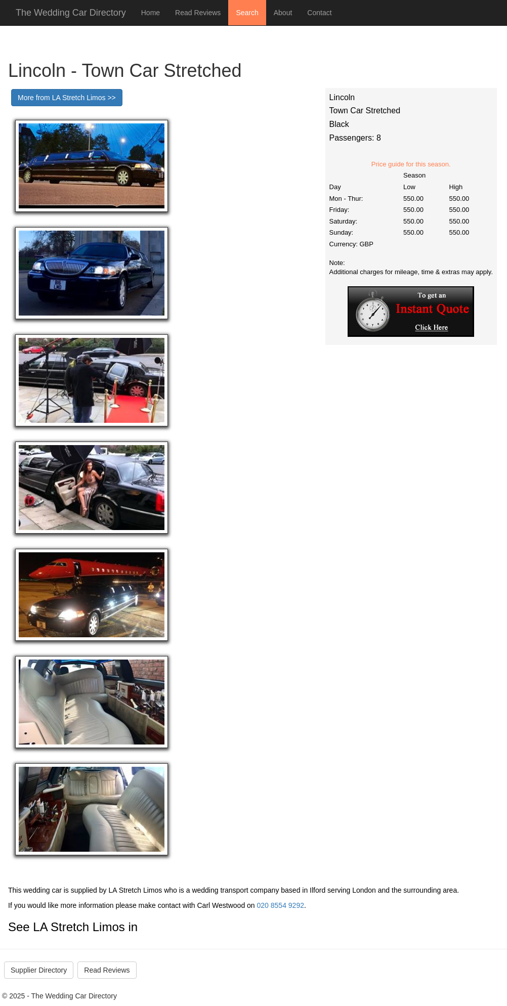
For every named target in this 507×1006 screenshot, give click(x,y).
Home (150, 13)
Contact (319, 13)
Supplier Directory (39, 970)
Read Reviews (198, 13)
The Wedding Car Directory (71, 13)
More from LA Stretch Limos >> (67, 98)
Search (247, 13)
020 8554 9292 (280, 905)
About (283, 13)
